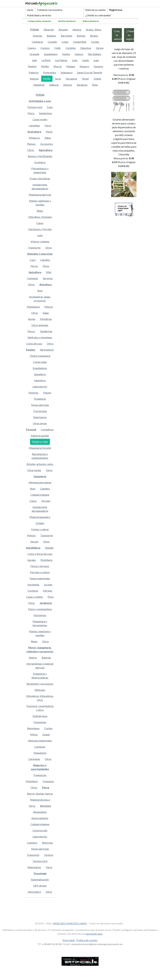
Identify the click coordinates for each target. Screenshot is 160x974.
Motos (34, 734)
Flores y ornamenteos (40, 609)
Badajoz (51, 35)
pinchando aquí (94, 933)
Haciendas (33, 584)
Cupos (39, 223)
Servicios (48, 278)
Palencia (33, 72)
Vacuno (34, 541)
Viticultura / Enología (40, 216)
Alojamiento (40, 811)
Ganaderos (40, 374)
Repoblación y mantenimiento (40, 455)
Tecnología (40, 873)
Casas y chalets (34, 596)
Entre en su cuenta (95, 9)
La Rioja (46, 60)
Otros (48, 125)
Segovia (34, 78)
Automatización (40, 879)
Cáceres (45, 47)
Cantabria (37, 41)
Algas (48, 137)
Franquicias (40, 775)
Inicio (30, 9)
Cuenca (32, 47)
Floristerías (40, 615)
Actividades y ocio (40, 100)
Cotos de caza (34, 343)
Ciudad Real (79, 41)
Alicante (63, 29)
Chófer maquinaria (40, 355)
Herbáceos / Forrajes (40, 229)
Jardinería (46, 602)
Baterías (46, 657)
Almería (76, 29)
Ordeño (40, 523)
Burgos (94, 35)
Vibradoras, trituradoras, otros (40, 697)
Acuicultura (34, 131)
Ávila (95, 84)
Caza (50, 107)
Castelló (52, 41)
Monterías (46, 318)
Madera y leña (40, 441)
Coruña (95, 41)
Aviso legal (69, 940)
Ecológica (39, 162)
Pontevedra (49, 72)
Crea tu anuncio (118, 35)
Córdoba (70, 47)
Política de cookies (87, 940)
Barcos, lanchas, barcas (40, 793)
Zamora (67, 84)
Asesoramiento (39, 818)
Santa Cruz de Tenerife (89, 72)
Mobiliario (47, 559)
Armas (31, 318)
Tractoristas (40, 411)
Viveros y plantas (39, 241)
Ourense (98, 66)
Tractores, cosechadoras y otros (40, 707)
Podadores (40, 398)
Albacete (49, 29)
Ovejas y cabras (40, 529)
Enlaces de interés (91, 21)
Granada (34, 54)
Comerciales (40, 361)
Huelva (66, 54)
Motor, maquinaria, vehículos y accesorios (39, 649)
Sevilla (46, 78)
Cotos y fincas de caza (40, 553)
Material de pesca (40, 799)
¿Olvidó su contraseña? (98, 15)
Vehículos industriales (40, 740)
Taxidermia (46, 331)
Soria (58, 78)
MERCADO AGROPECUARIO (70, 923)
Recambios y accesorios (40, 683)
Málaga (70, 66)
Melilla (45, 66)
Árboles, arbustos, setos (40, 464)
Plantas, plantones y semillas (40, 202)
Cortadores (47, 429)
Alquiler (49, 547)
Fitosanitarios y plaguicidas (39, 170)
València (54, 84)
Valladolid (38, 84)
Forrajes (45, 500)
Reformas (47, 842)
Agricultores (47, 349)
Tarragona (71, 78)
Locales (48, 584)
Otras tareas (40, 423)
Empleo (30, 349)
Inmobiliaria (33, 547)
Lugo (96, 60)
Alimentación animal (40, 482)
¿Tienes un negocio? (130, 35)
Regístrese (115, 9)
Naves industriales (40, 578)
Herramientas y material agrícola (39, 665)
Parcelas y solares (40, 572)
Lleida (85, 60)
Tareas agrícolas (40, 404)
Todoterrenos (39, 715)
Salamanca (66, 72)
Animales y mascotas (40, 253)
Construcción (39, 830)
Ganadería (40, 476)
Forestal (31, 429)
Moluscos (34, 137)
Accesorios (46, 143)
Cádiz (57, 47)
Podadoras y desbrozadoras (39, 675)
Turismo (48, 854)
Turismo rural (34, 107)
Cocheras (33, 590)
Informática (34, 891)
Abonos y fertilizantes (40, 156)
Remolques (33, 728)
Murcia (57, 66)
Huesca (79, 54)
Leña (39, 235)
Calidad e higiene (39, 494)
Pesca (31, 113)
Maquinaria (33, 306)
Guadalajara (50, 54)
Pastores (33, 392)
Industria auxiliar (40, 435)
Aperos (33, 657)
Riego (40, 210)
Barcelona (66, 35)
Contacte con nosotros (49, 9)
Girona (99, 47)
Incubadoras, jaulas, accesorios (40, 298)
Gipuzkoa (85, 47)
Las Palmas (61, 60)
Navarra (84, 66)
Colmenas (32, 278)
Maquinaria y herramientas (40, 623)
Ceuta (65, 41)
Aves (40, 290)
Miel (48, 272)
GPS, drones (40, 885)
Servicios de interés (67, 21)
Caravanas (34, 758)
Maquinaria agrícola (40, 194)
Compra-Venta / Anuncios (39, 21)
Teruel (85, 78)
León (74, 60)
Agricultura (45, 150)
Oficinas (47, 590)
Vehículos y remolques (40, 337)
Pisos (51, 596)
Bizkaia (81, 35)
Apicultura (35, 272)
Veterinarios (40, 417)
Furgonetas (40, 722)
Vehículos (40, 689)
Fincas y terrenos (39, 566)
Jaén (34, 60)
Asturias (37, 35)
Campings (34, 125)
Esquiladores (40, 368)
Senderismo (45, 113)
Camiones (39, 746)
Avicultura (45, 284)
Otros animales (39, 325)
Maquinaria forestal (40, 447)
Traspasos (48, 781)
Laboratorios (40, 386)
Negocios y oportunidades (40, 767)
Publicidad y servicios (39, 15)
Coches (48, 728)
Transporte (34, 247)
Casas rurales (40, 119)
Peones (47, 392)
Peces (49, 131)
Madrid (32, 66)
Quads (46, 734)
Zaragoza (82, 84)
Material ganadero (40, 516)
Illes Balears (94, 54)
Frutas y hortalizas (40, 178)
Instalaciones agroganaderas (40, 186)
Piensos (31, 143)
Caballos (45, 259)
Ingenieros (40, 380)
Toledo (97, 78)
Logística (32, 842)
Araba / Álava (93, 29)
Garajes (31, 559)
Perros (34, 265)
